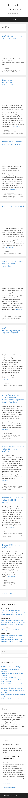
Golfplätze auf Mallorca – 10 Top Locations (12, 37)
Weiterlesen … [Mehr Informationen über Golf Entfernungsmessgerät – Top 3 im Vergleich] (6, 380)
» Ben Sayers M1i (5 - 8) (8, 637)
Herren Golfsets (10, 133)
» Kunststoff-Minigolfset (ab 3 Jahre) (11, 635)
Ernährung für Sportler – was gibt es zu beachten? (12, 142)
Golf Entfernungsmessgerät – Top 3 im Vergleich (12, 330)
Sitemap (22, 795)
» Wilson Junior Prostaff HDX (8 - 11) (11, 639)
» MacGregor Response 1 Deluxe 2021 (12, 620)
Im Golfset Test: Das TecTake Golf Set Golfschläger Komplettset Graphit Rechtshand (13, 398)
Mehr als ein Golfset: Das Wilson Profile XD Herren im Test (12, 499)
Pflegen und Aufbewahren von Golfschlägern (9, 82)
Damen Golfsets (8, 70)
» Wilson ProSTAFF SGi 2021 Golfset (11, 611)
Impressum (6, 784)
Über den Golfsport (12, 71)
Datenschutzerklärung (9, 787)
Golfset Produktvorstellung (15, 385)
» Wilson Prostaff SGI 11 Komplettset (12, 624)
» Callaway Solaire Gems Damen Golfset (13, 613)
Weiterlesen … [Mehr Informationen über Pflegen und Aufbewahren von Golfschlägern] (16, 126)
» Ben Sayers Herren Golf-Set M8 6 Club (12, 622)
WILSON (19, 253)
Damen (6, 433)
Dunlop (6, 582)
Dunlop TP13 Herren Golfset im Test (11, 546)
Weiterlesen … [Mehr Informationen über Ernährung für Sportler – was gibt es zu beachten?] (12, 189)
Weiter (10, 593)
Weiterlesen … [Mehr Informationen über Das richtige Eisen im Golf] (10, 247)
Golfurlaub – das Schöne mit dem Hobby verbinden (12, 263)
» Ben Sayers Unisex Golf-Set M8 (10, 630)
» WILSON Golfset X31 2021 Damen (11, 614)
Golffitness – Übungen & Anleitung (11, 688)
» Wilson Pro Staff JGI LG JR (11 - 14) (11, 641)
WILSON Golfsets (6, 489)
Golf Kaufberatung (17, 131)
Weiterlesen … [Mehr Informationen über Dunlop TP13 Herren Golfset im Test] (12, 577)
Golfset (14, 70)
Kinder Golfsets (19, 133)
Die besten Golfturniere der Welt (10, 699)
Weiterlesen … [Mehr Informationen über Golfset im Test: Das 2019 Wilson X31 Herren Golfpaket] (6, 480)
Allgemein (6, 68)
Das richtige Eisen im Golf (13, 206)
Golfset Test (15, 196)
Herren (10, 433)
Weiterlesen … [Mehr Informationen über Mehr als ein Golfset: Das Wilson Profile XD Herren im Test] (14, 528)
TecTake (9, 438)
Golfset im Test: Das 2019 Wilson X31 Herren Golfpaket (13, 448)
